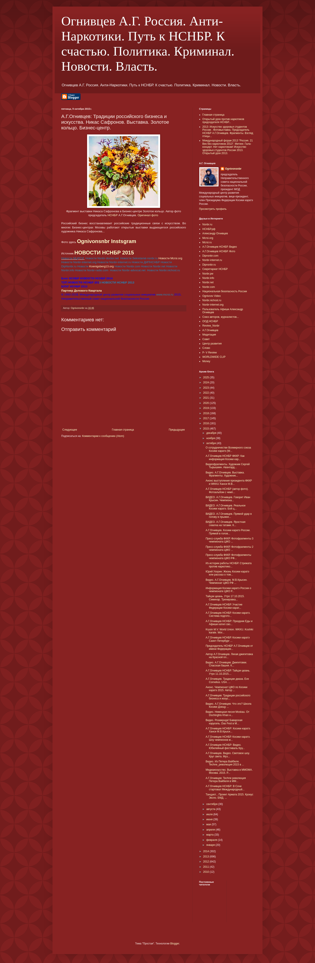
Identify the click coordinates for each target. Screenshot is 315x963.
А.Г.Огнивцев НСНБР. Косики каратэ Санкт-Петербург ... (228, 639)
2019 (206, 408)
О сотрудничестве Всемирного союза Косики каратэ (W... (228, 449)
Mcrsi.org (207, 238)
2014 (206, 851)
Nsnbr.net (208, 282)
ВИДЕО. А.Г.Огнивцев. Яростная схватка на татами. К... (225, 523)
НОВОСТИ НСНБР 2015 (104, 253)
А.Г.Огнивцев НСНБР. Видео (219, 246)
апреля (211, 829)
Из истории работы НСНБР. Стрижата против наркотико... (229, 565)
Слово (206, 347)
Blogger (174, 943)
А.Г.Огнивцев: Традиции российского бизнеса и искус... (228, 697)
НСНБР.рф (208, 229)
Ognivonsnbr (233, 168)
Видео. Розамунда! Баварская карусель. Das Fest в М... (224, 722)
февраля (212, 839)
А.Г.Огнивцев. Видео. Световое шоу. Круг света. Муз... (228, 755)
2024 (206, 382)
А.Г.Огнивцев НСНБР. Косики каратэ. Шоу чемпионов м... (228, 738)
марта (210, 834)
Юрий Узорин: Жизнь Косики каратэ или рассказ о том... (227, 573)
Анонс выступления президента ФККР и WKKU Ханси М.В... (229, 482)
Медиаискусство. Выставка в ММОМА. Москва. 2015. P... (229, 771)
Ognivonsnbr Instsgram (106, 241)
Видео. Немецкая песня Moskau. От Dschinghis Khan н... (227, 713)
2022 (206, 392)
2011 (206, 866)
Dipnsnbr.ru (209, 264)
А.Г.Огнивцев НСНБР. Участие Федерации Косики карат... (224, 606)
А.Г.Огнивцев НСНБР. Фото (218, 251)
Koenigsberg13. (101, 266)
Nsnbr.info (208, 278)
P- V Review (209, 352)
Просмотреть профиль (213, 208)
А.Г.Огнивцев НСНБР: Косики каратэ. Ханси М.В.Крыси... (228, 730)
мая (209, 824)
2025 (206, 377)
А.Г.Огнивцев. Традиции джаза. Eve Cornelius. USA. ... (227, 680)
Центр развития (212, 343)
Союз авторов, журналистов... (220, 316)
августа (211, 809)
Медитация (209, 334)
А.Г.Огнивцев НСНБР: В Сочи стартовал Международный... (225, 788)
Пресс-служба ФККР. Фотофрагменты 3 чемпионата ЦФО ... (229, 540)
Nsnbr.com (208, 287)
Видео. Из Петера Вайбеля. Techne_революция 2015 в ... (225, 763)
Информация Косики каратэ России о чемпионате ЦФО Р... (228, 590)
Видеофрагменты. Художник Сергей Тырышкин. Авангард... (228, 466)
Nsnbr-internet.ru (212, 260)
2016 (206, 423)
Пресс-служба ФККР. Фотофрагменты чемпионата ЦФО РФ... (228, 556)
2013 (206, 856)
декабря (211, 433)
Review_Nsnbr (210, 325)
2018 (206, 413)
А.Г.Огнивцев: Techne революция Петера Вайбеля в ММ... (226, 780)
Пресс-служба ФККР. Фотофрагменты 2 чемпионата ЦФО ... (229, 548)
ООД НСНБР (210, 321)
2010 (206, 871)
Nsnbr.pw (207, 273)
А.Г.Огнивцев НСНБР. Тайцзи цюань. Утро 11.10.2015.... (228, 672)
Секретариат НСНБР (215, 269)
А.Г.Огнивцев (210, 330)
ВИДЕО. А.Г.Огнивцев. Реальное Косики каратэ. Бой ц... (225, 507)
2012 (206, 861)
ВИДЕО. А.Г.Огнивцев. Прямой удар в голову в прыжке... (229, 515)
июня (209, 819)
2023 (206, 387)
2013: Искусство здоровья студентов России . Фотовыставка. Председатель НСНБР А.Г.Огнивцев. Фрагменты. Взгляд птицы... (227, 131)
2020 (206, 403)
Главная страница (123, 429)
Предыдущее (177, 429)
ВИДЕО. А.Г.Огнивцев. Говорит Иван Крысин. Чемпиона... (228, 499)
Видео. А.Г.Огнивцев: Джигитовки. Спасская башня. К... (226, 664)
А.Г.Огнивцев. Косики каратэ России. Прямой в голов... (228, 532)
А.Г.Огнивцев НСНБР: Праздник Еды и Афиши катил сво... (229, 623)
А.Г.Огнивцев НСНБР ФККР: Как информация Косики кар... (225, 457)
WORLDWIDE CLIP (214, 356)
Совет (206, 339)
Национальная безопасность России (224, 291)
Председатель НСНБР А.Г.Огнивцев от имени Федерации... (229, 647)
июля (209, 814)
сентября (212, 804)
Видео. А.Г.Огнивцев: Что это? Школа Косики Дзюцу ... (228, 705)
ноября (211, 438)
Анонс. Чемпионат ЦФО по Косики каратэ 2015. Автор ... (226, 689)
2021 (206, 397)
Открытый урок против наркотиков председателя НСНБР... (223, 121)
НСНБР (113, 215)
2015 (206, 428)
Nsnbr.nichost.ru (211, 300)
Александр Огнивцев (215, 233)
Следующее (69, 429)
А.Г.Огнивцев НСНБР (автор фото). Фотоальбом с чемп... (227, 490)
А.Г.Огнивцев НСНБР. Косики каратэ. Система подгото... (228, 614)
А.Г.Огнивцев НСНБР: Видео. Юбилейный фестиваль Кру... (225, 746)
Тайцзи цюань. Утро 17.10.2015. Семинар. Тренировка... (225, 598)
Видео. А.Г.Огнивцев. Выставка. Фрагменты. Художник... (225, 474)
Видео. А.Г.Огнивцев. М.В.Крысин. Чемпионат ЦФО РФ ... (226, 581)
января (210, 845)
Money (206, 361)
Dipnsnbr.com (210, 255)
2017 (206, 418)
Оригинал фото (148, 215)
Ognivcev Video (211, 295)
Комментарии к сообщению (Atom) (103, 436)
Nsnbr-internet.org (213, 304)
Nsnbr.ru (207, 224)
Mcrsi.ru (207, 242)
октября (211, 443)
